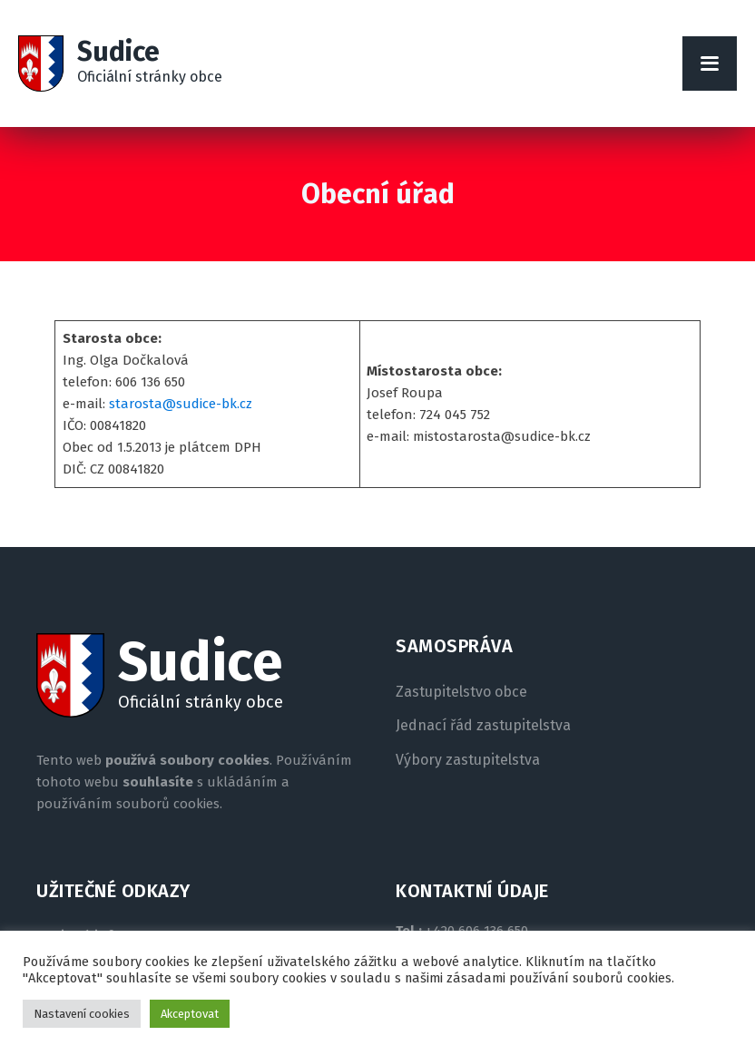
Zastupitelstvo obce (461, 692)
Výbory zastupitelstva (468, 760)
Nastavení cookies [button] (82, 1014)
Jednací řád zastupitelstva (483, 726)
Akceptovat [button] (190, 1014)
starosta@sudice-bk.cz (180, 404)
